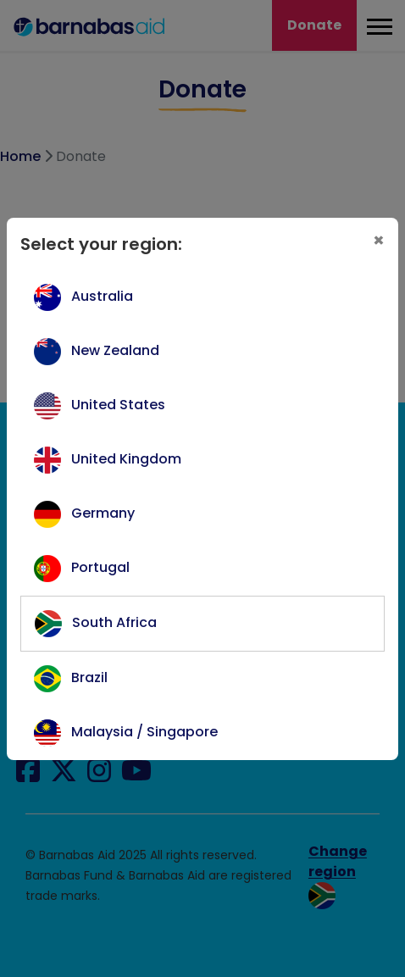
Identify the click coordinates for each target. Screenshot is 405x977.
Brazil (89, 677)
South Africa (114, 622)
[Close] (378, 241)
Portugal (100, 567)
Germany (103, 513)
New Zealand (115, 350)
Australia (102, 296)
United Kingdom (126, 459)
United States (118, 404)
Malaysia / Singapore (144, 731)
